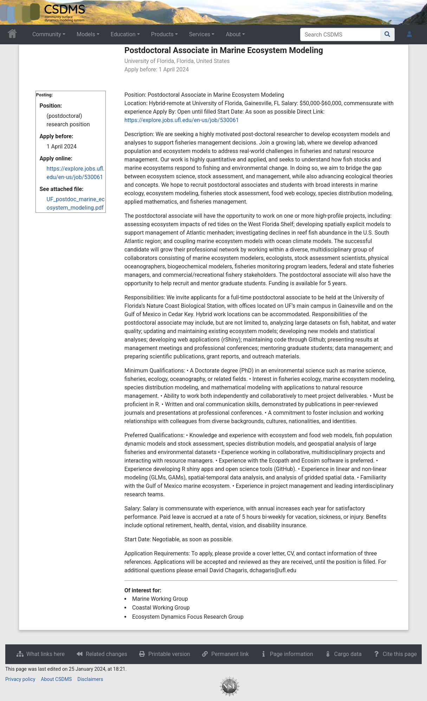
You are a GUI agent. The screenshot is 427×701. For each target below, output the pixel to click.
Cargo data (348, 654)
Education (123, 34)
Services (199, 34)
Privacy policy (20, 679)
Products (162, 34)
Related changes (106, 654)
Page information (291, 654)
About (233, 34)
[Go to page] (387, 34)
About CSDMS (56, 679)
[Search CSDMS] (340, 34)
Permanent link (230, 654)
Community (46, 34)
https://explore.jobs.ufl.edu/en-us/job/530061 (181, 120)
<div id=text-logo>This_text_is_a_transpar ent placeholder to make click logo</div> (11, 12)
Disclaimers (90, 679)
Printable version (169, 654)
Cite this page (400, 654)
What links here (45, 654)
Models (86, 34)
